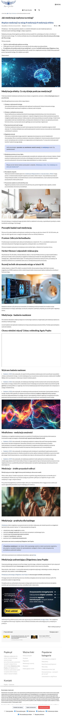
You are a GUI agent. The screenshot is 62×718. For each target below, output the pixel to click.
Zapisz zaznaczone (31, 707)
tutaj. (34, 555)
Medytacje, (5, 525)
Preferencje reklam (52, 711)
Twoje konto (28, 10)
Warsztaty (45, 666)
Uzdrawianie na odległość (49, 659)
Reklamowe (31, 711)
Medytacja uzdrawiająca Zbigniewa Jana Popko (15, 574)
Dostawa (25, 658)
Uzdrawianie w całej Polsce (49, 676)
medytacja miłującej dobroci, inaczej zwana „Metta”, (39, 173)
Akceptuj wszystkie (44, 707)
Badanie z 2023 (7, 374)
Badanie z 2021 (7, 451)
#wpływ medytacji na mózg (13, 22)
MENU (58, 4)
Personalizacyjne (19, 711)
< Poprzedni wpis (8, 632)
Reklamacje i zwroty (28, 663)
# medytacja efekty (45, 22)
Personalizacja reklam (25, 714)
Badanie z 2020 (7, 391)
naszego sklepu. (44, 619)
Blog (10, 13)
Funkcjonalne (8, 711)
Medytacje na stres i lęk (48, 669)
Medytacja (14, 13)
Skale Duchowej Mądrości (49, 664)
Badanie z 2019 (7, 459)
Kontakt (8, 680)
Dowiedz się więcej (18, 707)
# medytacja (31, 22)
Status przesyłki (27, 655)
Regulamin (26, 661)
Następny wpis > (54, 632)
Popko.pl (8, 652)
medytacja (45, 147)
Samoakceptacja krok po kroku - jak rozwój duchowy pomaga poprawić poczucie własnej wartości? (20, 637)
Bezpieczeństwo (38, 714)
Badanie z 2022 (7, 381)
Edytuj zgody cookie (28, 668)
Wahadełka (45, 661)
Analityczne (40, 711)
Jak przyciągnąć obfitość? (44, 636)
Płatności (25, 666)
